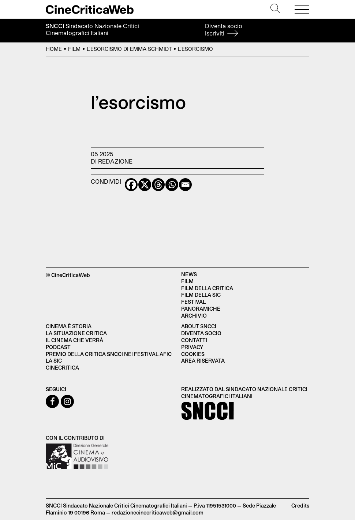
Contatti (194, 340)
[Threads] (158, 184)
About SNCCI (198, 326)
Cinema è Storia (68, 326)
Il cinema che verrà (74, 340)
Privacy (192, 347)
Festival (193, 302)
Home (54, 49)
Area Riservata (203, 361)
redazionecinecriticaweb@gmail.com (157, 512)
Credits (300, 505)
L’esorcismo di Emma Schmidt (129, 49)
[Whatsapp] (171, 184)
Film (74, 49)
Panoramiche (200, 309)
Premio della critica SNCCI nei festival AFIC (109, 354)
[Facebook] (131, 184)
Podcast (58, 347)
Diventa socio (223, 29)
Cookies (193, 354)
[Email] (185, 184)
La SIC (54, 361)
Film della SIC (201, 295)
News (189, 274)
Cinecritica (62, 367)
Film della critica (207, 288)
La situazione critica (76, 333)
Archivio (194, 316)
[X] (144, 184)
